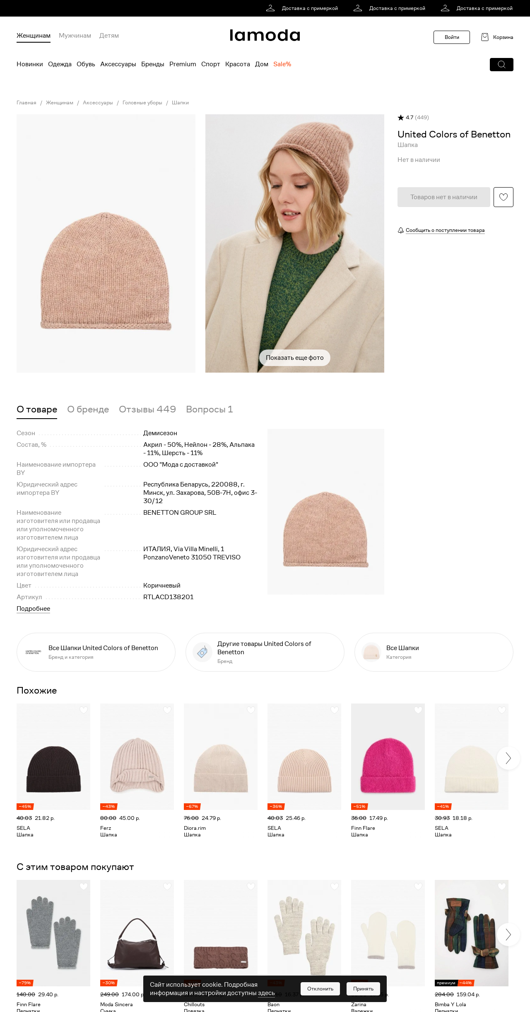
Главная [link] (26, 102)
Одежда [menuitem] (60, 64)
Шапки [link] (180, 102)
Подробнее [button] (33, 609)
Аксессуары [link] (98, 102)
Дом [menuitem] (261, 64)
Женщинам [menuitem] (34, 35)
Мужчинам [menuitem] (75, 35)
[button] (501, 64)
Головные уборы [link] (142, 102)
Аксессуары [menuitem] (118, 64)
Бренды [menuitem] (152, 64)
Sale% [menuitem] (282, 64)
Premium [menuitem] (182, 64)
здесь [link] (266, 993)
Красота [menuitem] (237, 64)
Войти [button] (452, 37)
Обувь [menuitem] (86, 64)
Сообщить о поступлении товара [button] (445, 230)
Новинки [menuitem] (30, 64)
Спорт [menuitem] (210, 64)
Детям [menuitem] (109, 35)
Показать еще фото (295, 358)
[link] (303, 8)
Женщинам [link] (59, 102)
